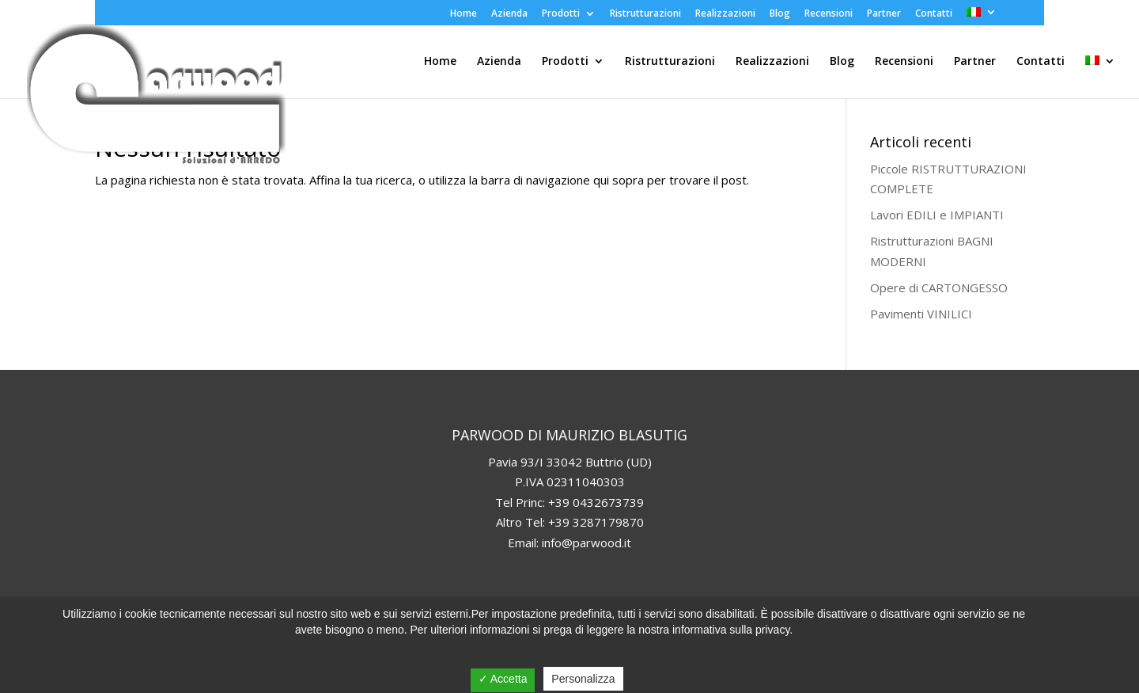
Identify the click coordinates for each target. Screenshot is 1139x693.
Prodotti (561, 14)
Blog (780, 14)
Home (463, 14)
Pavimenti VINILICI (921, 314)
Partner (884, 14)
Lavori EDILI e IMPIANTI (937, 215)
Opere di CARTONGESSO (939, 287)
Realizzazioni (725, 14)
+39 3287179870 (596, 522)
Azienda (509, 14)
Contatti (933, 14)
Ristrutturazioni (645, 14)
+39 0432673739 (596, 502)
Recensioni (828, 14)
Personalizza (583, 678)
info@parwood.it (586, 542)
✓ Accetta (503, 678)
